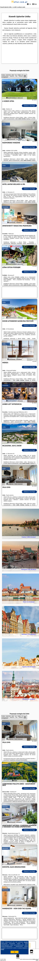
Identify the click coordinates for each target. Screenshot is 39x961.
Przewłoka (5, 207)
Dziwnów (5, 807)
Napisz (37, 960)
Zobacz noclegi (29, 106)
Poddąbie (5, 248)
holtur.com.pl (19, 2)
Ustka (4, 82)
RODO (2, 949)
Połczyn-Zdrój (6, 765)
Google (26, 942)
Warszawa (5, 848)
